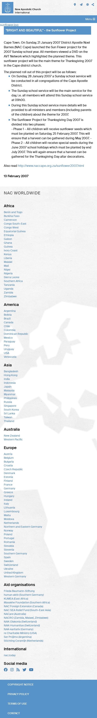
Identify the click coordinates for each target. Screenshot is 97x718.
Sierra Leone (11, 277)
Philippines (10, 398)
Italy (6, 503)
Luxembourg (11, 511)
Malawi (8, 262)
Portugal (9, 538)
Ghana (8, 242)
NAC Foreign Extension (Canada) (23, 606)
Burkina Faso (11, 216)
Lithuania (9, 507)
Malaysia (9, 390)
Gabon (8, 239)
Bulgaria (9, 461)
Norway (8, 530)
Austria (8, 454)
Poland (8, 534)
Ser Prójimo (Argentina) (18, 637)
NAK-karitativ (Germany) (18, 629)
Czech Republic (13, 469)
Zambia (8, 292)
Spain (7, 557)
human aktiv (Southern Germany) (24, 595)
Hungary (9, 496)
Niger (7, 269)
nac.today (10, 655)
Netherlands (11, 523)
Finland (8, 480)
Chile (7, 326)
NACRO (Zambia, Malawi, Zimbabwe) (26, 617)
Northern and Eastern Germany (23, 526)
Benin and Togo (13, 212)
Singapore (10, 405)
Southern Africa (13, 281)
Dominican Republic (16, 334)
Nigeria (8, 273)
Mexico (8, 337)
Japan (7, 386)
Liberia (8, 258)
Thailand (9, 421)
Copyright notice (21, 684)
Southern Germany (15, 553)
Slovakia (9, 546)
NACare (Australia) (15, 614)
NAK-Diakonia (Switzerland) (20, 621)
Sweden (9, 561)
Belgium (9, 458)
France (8, 484)
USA (6, 353)
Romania (9, 542)
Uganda (8, 288)
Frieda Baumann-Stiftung (19, 591)
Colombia (9, 330)
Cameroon (10, 220)
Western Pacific (13, 439)
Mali (6, 265)
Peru (7, 345)
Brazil (7, 318)
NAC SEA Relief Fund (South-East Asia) (27, 610)
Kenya (7, 254)
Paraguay (9, 341)
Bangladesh (11, 371)
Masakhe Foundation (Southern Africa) (27, 602)
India (7, 379)
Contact (14, 713)
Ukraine (8, 568)
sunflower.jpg (9, 25)
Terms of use (17, 703)
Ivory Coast (11, 250)
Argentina (10, 311)
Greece (8, 492)
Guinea (8, 246)
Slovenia (9, 549)
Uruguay (9, 349)
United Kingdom (13, 572)
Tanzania (9, 285)
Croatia (8, 465)
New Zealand (12, 435)
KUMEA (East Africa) (16, 598)
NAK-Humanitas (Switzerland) (22, 625)
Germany (9, 488)
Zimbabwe (10, 296)
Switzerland (11, 565)
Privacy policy (18, 694)
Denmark (9, 473)
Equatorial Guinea (15, 231)
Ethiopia (9, 235)
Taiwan (8, 417)
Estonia (8, 477)
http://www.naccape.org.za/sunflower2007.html (51, 166)
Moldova (9, 519)
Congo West (11, 227)
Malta (7, 515)
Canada (8, 322)
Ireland (8, 500)
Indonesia (10, 383)
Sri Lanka (9, 413)
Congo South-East (15, 223)
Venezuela (10, 357)
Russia (8, 402)
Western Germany (15, 576)
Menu (90, 19)
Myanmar (9, 394)
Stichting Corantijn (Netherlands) (23, 640)
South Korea (11, 409)
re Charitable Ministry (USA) (20, 633)
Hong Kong (10, 375)
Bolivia (8, 314)
